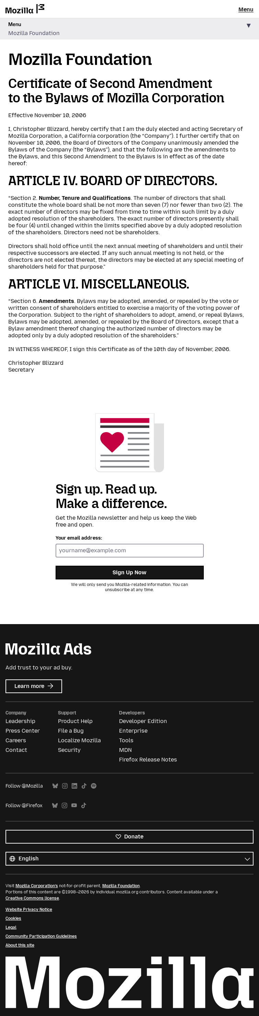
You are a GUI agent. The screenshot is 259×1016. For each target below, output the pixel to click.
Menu (246, 9)
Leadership (20, 721)
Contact (16, 750)
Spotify (94, 786)
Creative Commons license (32, 898)
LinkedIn (74, 786)
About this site (19, 945)
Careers (15, 740)
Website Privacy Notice (28, 909)
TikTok (84, 786)
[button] (129, 29)
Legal (10, 927)
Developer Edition (143, 721)
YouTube (74, 805)
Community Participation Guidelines (41, 936)
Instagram (65, 786)
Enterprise (133, 730)
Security (69, 750)
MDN (125, 750)
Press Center (22, 730)
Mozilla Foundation (121, 885)
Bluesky (55, 786)
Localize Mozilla (79, 740)
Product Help (75, 721)
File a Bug (71, 730)
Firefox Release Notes (148, 759)
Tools (126, 740)
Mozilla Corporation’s (36, 885)
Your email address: (79, 538)
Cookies (13, 918)
